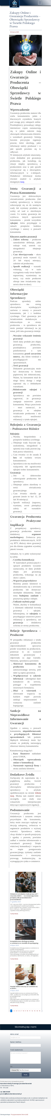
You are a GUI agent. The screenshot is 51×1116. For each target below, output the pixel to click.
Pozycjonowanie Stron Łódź (19, 1114)
